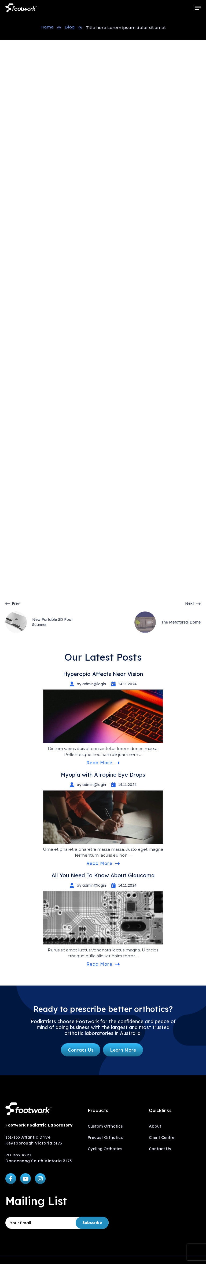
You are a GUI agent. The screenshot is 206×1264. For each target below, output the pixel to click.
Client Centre (161, 1137)
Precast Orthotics (105, 1137)
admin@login (90, 75)
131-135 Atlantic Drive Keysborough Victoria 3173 (33, 1140)
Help (12, 589)
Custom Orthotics (105, 1126)
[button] (198, 7)
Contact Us (160, 1148)
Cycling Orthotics (105, 1148)
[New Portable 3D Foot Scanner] (54, 617)
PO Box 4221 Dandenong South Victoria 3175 (38, 1157)
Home (47, 27)
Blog (70, 27)
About (155, 1126)
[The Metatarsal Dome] (152, 617)
